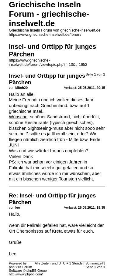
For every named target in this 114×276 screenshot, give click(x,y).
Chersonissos (29, 231)
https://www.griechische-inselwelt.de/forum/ (45, 34)
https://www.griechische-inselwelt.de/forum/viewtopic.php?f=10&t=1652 (48, 62)
